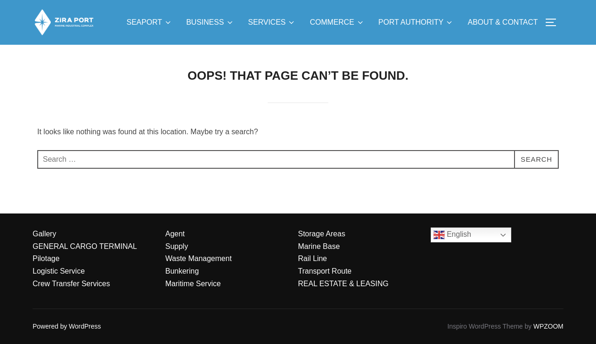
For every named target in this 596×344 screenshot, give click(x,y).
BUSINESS (210, 22)
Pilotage (46, 258)
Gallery (44, 234)
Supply (176, 246)
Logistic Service (59, 271)
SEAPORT (149, 22)
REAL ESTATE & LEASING (343, 284)
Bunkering (182, 271)
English (452, 235)
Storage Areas (321, 234)
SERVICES (272, 22)
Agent (175, 234)
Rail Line (312, 258)
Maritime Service (193, 284)
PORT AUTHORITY (416, 22)
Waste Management (198, 258)
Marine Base (319, 246)
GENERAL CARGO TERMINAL (85, 246)
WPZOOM (548, 326)
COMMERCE (337, 22)
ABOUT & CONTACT (502, 22)
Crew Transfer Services (71, 284)
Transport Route (325, 271)
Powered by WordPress (67, 326)
